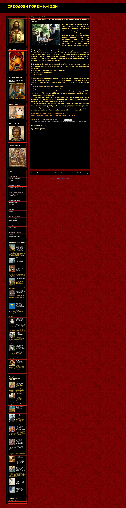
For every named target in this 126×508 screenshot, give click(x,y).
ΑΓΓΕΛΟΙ (11, 180)
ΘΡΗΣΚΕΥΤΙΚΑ (12, 227)
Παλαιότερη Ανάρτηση (83, 173)
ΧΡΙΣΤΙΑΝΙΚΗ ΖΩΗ (13, 218)
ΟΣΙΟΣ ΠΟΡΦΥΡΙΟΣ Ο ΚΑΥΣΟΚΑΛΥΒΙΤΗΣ (14, 195)
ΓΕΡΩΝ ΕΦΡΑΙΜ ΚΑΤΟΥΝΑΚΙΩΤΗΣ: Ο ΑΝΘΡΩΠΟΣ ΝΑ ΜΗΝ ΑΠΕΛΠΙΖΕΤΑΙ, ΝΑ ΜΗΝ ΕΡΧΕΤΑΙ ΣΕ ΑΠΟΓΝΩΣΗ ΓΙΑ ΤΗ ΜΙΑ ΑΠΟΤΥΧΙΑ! (20, 322)
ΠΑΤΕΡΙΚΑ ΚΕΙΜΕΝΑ (13, 202)
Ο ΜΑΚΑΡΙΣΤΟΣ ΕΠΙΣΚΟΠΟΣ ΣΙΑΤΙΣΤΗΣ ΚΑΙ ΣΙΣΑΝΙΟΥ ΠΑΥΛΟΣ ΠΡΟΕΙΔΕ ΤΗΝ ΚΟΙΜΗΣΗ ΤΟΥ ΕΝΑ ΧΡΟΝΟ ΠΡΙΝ (20, 349)
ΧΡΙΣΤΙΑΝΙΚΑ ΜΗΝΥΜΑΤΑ (14, 216)
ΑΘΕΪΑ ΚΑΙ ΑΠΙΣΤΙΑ (39, 122)
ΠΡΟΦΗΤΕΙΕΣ (12, 213)
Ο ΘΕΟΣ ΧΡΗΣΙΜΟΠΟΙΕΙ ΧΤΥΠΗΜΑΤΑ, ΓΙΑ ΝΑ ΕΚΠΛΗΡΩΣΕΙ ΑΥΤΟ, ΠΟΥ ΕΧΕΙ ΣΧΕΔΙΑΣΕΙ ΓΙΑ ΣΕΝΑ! (20, 460)
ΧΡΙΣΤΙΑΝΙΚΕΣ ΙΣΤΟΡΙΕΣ (14, 225)
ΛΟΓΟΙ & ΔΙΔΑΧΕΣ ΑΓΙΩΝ (14, 185)
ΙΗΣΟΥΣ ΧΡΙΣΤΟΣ (13, 176)
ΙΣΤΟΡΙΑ (11, 230)
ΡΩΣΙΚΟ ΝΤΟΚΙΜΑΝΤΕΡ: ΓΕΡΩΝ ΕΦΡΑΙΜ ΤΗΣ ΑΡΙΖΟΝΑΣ (19, 259)
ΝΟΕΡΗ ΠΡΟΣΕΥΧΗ (13, 220)
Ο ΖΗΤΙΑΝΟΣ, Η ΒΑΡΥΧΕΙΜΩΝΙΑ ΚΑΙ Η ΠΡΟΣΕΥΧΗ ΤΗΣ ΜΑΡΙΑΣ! (20, 292)
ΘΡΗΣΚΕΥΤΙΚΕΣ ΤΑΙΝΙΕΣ (14, 236)
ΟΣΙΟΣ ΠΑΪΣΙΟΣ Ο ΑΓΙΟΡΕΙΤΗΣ (79, 122)
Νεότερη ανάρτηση (36, 173)
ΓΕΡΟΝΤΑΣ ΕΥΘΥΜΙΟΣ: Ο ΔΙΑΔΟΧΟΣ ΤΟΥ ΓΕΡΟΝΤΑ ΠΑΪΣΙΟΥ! (20, 334)
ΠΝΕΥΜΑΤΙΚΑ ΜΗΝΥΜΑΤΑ (15, 223)
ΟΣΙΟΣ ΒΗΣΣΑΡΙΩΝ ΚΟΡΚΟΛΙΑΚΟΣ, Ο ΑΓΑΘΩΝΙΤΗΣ (20, 383)
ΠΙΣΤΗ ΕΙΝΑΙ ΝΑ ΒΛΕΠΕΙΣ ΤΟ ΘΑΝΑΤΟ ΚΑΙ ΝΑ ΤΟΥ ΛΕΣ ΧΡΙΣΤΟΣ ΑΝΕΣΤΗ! (20, 489)
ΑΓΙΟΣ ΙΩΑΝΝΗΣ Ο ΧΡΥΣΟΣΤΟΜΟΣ (17, 189)
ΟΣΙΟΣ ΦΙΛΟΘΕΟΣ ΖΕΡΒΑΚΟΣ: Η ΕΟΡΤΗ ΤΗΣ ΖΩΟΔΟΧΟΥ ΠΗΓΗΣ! (20, 428)
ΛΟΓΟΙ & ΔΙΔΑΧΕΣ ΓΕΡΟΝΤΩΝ (16, 187)
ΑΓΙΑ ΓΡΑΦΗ (11, 209)
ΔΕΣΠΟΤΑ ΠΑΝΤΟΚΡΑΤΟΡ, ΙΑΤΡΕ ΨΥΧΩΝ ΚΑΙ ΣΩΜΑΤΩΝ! (20, 362)
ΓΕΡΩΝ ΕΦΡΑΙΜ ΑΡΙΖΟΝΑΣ (15, 197)
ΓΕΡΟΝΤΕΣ (47, 122)
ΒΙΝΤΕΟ (11, 234)
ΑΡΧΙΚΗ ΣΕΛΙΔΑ (12, 173)
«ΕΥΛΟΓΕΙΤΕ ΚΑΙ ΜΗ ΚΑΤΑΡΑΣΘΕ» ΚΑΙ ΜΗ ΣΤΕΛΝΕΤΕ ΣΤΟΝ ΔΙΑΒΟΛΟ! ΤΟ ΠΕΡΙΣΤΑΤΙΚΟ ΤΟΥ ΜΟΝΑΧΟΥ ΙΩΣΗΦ (20, 247)
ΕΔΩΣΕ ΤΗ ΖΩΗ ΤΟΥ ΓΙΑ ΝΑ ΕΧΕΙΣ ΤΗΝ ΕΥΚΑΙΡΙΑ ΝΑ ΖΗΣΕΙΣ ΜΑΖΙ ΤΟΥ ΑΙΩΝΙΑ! (20, 481)
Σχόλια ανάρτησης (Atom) (63, 178)
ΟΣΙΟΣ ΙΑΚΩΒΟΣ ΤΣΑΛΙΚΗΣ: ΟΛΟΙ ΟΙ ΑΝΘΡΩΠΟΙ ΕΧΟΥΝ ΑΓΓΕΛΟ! (20, 395)
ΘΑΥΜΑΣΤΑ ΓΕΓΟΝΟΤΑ (56, 122)
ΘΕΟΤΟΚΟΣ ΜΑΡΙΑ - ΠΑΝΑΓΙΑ (15, 178)
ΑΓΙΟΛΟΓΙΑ (11, 183)
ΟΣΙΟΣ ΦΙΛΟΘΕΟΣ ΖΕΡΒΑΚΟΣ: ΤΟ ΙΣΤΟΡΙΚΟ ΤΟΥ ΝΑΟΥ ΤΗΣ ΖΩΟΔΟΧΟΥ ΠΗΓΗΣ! (20, 468)
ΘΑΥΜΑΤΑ (11, 211)
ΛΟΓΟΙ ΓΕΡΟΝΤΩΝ (67, 122)
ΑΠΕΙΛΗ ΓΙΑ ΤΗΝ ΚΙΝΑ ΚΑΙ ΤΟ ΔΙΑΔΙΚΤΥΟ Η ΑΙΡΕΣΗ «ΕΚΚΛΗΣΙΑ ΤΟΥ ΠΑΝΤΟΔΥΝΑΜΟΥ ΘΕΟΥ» (20, 307)
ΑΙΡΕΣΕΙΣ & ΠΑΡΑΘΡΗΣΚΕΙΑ (15, 232)
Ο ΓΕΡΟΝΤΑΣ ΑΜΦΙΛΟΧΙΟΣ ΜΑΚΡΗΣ (19, 416)
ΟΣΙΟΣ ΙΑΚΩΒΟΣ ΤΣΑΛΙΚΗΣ (15, 200)
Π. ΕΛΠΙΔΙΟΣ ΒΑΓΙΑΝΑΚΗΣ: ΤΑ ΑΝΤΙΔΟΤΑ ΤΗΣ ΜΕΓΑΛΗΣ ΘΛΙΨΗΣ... (20, 268)
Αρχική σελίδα (59, 173)
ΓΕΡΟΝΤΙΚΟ (11, 207)
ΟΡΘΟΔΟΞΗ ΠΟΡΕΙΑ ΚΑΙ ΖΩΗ (33, 6)
